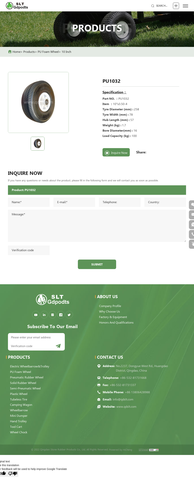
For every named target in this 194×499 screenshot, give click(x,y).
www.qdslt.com (126, 408)
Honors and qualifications (117, 323)
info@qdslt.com (123, 400)
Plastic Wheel (19, 394)
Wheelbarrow (19, 410)
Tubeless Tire (19, 399)
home (16, 52)
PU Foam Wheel (48, 52)
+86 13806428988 (137, 393)
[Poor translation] (12, 473)
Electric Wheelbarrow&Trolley (30, 367)
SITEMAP (143, 448)
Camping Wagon (22, 405)
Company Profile (111, 307)
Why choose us (110, 312)
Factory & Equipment (114, 317)
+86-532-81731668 (133, 379)
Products (29, 52)
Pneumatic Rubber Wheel (27, 378)
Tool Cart (17, 426)
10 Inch (66, 52)
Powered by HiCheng (120, 448)
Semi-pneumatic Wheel (26, 389)
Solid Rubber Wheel (24, 383)
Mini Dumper (19, 415)
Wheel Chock (19, 431)
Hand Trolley (19, 420)
